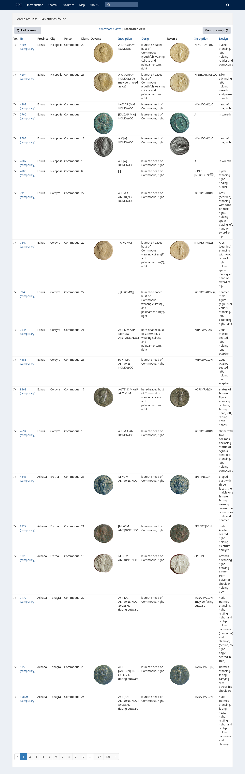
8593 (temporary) (27, 140)
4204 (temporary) (27, 76)
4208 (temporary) (27, 106)
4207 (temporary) (27, 163)
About (95, 5)
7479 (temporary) (27, 599)
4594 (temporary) (27, 433)
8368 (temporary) (27, 391)
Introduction (35, 5)
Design (145, 38)
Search (53, 5)
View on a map (216, 30)
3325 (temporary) (27, 558)
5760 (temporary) (27, 116)
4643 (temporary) (27, 478)
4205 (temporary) (27, 47)
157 (98, 756)
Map (82, 5)
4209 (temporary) (27, 173)
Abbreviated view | (111, 29)
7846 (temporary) (27, 332)
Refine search (27, 30)
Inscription (125, 38)
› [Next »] (115, 756)
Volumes (68, 5)
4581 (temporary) (27, 361)
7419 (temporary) (27, 195)
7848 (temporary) (27, 294)
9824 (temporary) (27, 528)
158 (108, 756)
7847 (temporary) (27, 244)
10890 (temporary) (27, 699)
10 (82, 756)
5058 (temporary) (27, 669)
